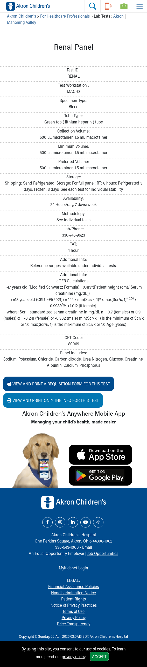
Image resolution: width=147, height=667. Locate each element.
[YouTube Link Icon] (85, 522)
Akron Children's (21, 16)
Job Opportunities (102, 553)
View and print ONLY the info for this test (53, 400)
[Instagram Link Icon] (60, 522)
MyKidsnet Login (73, 567)
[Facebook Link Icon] (47, 522)
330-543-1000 (67, 547)
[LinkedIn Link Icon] (73, 522)
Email (87, 547)
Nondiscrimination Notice (73, 592)
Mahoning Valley (21, 22)
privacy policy (73, 656)
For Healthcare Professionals (65, 16)
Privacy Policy (74, 617)
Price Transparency (73, 623)
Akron (118, 16)
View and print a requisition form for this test (58, 383)
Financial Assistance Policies (73, 586)
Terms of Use (73, 611)
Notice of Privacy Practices (74, 605)
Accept (99, 656)
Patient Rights (73, 599)
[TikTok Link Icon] (98, 522)
